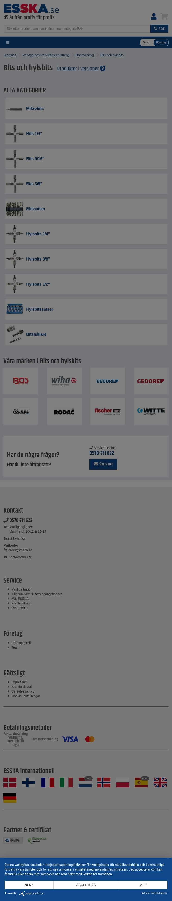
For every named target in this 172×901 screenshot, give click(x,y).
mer (143, 885)
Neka (29, 885)
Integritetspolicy (159, 893)
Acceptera (86, 885)
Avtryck (145, 893)
